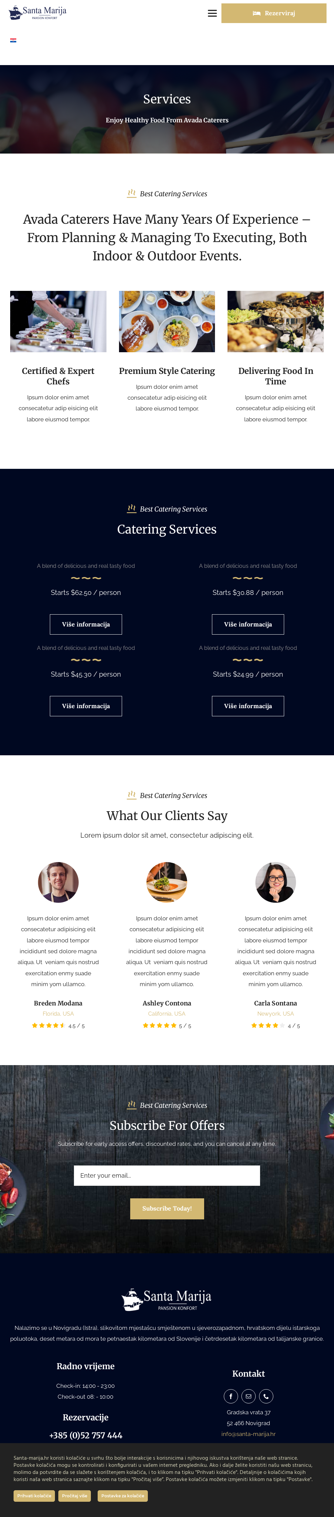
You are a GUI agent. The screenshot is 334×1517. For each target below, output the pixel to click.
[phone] (266, 1396)
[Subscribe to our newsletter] (167, 1208)
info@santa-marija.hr (248, 1434)
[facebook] (231, 1396)
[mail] (248, 1396)
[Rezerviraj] (274, 13)
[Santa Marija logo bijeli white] (167, 1289)
